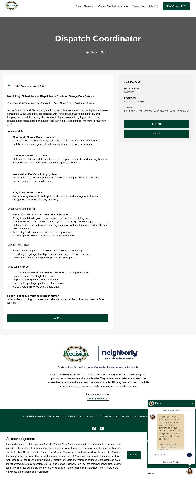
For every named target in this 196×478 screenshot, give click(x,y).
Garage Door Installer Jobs (146, 6)
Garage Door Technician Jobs (113, 6)
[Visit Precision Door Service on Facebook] (94, 429)
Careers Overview (84, 6)
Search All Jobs (176, 6)
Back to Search (98, 52)
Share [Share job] (156, 124)
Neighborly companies (98, 399)
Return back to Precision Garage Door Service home (52, 416)
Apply (156, 133)
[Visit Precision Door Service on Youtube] (101, 429)
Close (133, 455)
